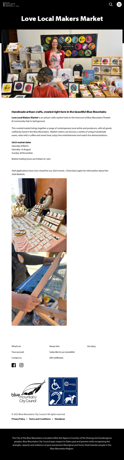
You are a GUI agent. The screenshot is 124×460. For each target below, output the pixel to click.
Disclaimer (60, 418)
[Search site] (111, 4)
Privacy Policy (18, 418)
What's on (16, 346)
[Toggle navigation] (119, 4)
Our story (91, 346)
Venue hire (54, 346)
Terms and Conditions (40, 418)
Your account (18, 351)
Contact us (16, 357)
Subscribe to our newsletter (62, 351)
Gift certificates (56, 357)
